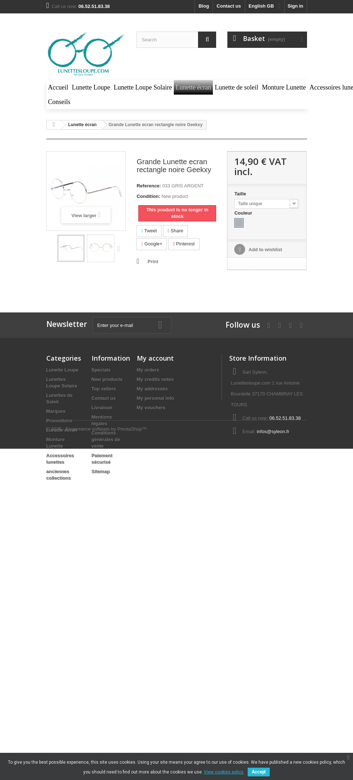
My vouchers (151, 407)
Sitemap (101, 471)
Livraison (102, 407)
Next (120, 248)
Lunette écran (61, 430)
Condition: (148, 196)
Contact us (229, 6)
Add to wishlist (264, 249)
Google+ (151, 243)
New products (107, 379)
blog (203, 6)
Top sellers (104, 388)
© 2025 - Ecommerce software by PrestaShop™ (96, 504)
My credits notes (155, 379)
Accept (259, 772)
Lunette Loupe (62, 370)
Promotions (59, 420)
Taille (240, 193)
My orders (148, 370)
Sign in (295, 6)
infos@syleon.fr (273, 431)
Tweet (149, 230)
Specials (101, 370)
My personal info (155, 398)
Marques (56, 411)
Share (175, 230)
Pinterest (184, 243)
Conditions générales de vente (106, 439)
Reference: (148, 185)
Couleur (243, 213)
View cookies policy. (224, 772)
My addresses (152, 388)
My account (155, 358)
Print (152, 261)
